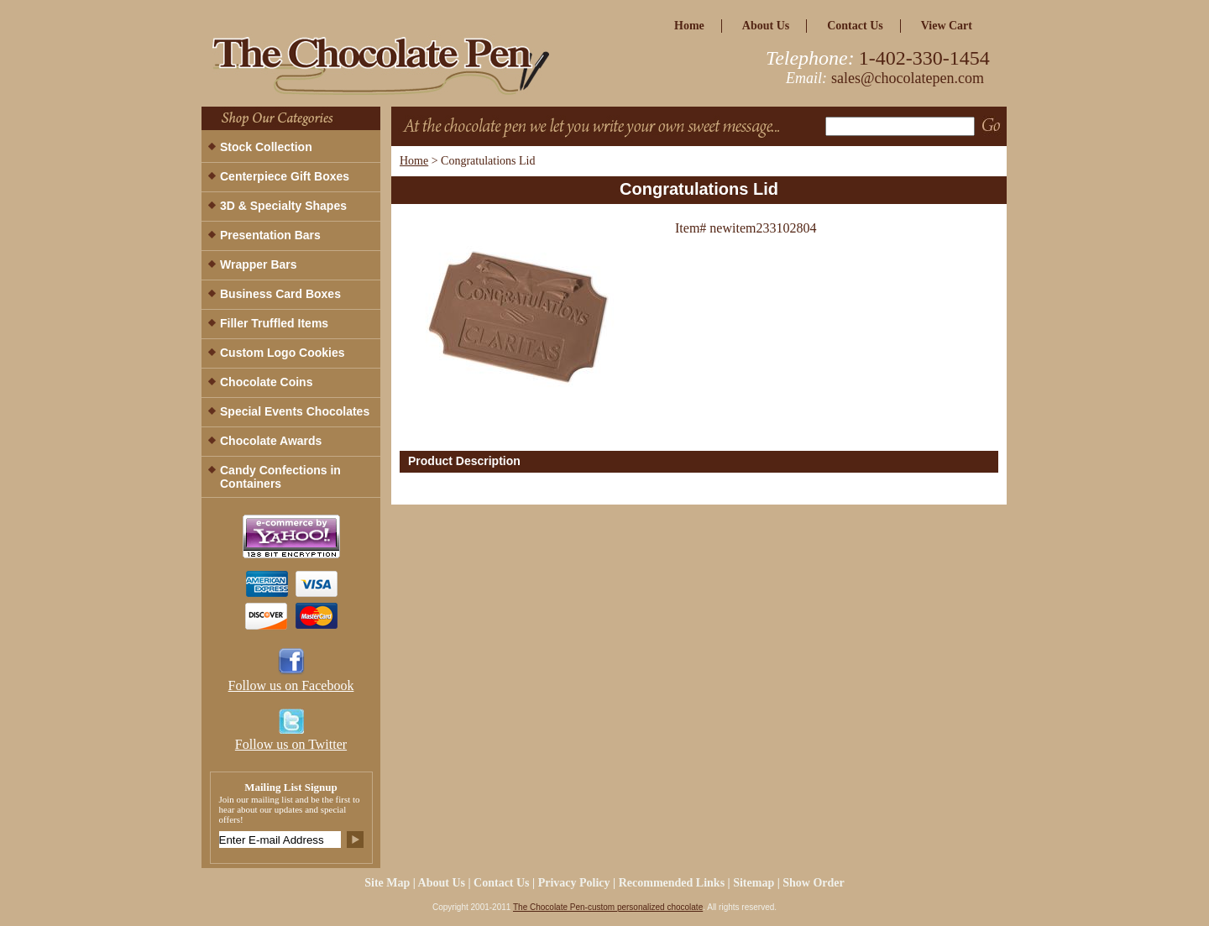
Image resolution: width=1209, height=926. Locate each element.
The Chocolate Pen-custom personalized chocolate (608, 907)
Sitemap (753, 882)
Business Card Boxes (280, 294)
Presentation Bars (270, 235)
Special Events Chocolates (294, 411)
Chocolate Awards (271, 440)
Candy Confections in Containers (280, 476)
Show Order (813, 882)
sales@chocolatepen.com (907, 78)
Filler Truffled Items (274, 323)
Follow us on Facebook (291, 685)
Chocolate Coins (266, 382)
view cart (946, 25)
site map (387, 882)
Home (414, 160)
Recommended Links (672, 882)
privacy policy (574, 882)
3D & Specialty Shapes (283, 205)
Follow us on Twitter (291, 744)
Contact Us (855, 25)
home (689, 25)
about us (765, 25)
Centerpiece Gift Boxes (284, 176)
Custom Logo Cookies (282, 352)
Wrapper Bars (258, 264)
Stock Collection (266, 147)
